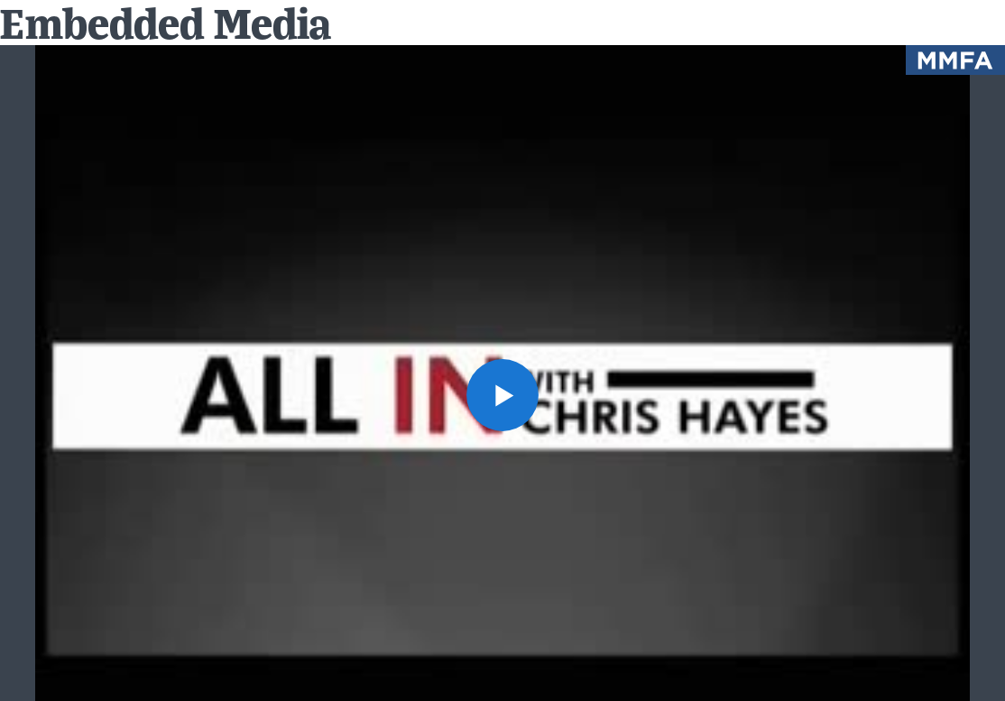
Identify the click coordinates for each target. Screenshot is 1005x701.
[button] (502, 395)
